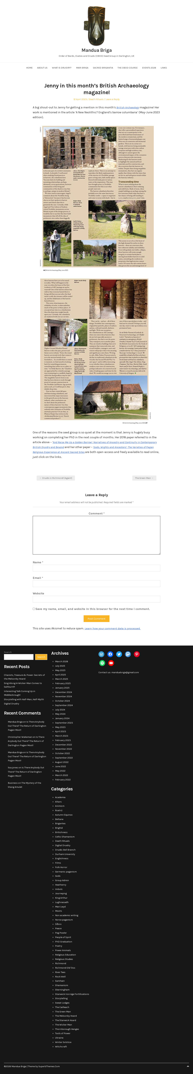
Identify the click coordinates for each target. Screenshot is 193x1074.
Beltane (59, 819)
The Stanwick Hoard (65, 1020)
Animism (59, 806)
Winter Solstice (63, 1042)
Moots (58, 911)
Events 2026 (149, 67)
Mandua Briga (96, 50)
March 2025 (61, 679)
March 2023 (61, 735)
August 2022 (62, 762)
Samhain (60, 981)
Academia (60, 797)
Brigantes (60, 823)
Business (13, 783)
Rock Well (60, 976)
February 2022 (63, 779)
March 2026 (61, 661)
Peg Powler (61, 932)
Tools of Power (62, 1033)
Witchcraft (61, 1046)
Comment (97, 513)
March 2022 (61, 775)
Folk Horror (61, 867)
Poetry (58, 946)
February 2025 (63, 683)
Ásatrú (58, 810)
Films (58, 862)
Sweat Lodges (62, 1002)
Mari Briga (82, 67)
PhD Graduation (63, 941)
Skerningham (62, 989)
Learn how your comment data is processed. (113, 628)
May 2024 (60, 714)
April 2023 (60, 731)
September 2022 (64, 757)
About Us (42, 67)
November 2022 (63, 749)
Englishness (61, 858)
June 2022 (60, 766)
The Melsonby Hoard (66, 1015)
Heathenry (60, 884)
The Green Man (63, 1011)
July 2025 (60, 666)
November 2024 (63, 696)
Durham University (65, 854)
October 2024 (62, 700)
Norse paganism (64, 919)
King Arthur (61, 897)
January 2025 (62, 687)
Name (38, 562)
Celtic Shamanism (65, 836)
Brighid (59, 828)
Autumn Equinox (63, 814)
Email (38, 578)
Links (164, 67)
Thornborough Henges (67, 1029)
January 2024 (62, 718)
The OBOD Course (128, 67)
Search (8, 652)
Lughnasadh (62, 902)
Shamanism (61, 985)
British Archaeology (128, 107)
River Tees (60, 972)
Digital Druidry (11, 703)
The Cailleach (62, 1007)
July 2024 (60, 709)
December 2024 (63, 692)
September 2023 (64, 722)
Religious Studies (64, 959)
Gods (58, 876)
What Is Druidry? (61, 67)
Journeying (61, 893)
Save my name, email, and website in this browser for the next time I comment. (92, 609)
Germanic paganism (66, 871)
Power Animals (63, 950)
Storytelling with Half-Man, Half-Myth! (24, 699)
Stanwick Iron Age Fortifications (72, 994)
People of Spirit (63, 937)
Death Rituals (96, 99)
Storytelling (61, 998)
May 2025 (60, 670)
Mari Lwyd (60, 906)
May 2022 (60, 770)
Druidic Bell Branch (65, 849)
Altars (58, 801)
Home (29, 67)
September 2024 (64, 705)
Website (38, 593)
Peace (58, 928)
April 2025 (60, 674)
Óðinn (58, 924)
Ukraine (59, 1037)
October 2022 (62, 753)
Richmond (60, 963)
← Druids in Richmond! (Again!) (55, 478)
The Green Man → (144, 478)
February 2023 (63, 740)
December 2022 (63, 744)
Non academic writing (66, 915)
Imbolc (59, 889)
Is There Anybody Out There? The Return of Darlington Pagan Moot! (27, 725)
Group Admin (62, 880)
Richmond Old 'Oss (65, 967)
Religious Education (65, 954)
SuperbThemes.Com (49, 1066)
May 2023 (60, 727)
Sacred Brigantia (103, 67)
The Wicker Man (63, 1024)
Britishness (61, 832)
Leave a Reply (112, 99)
